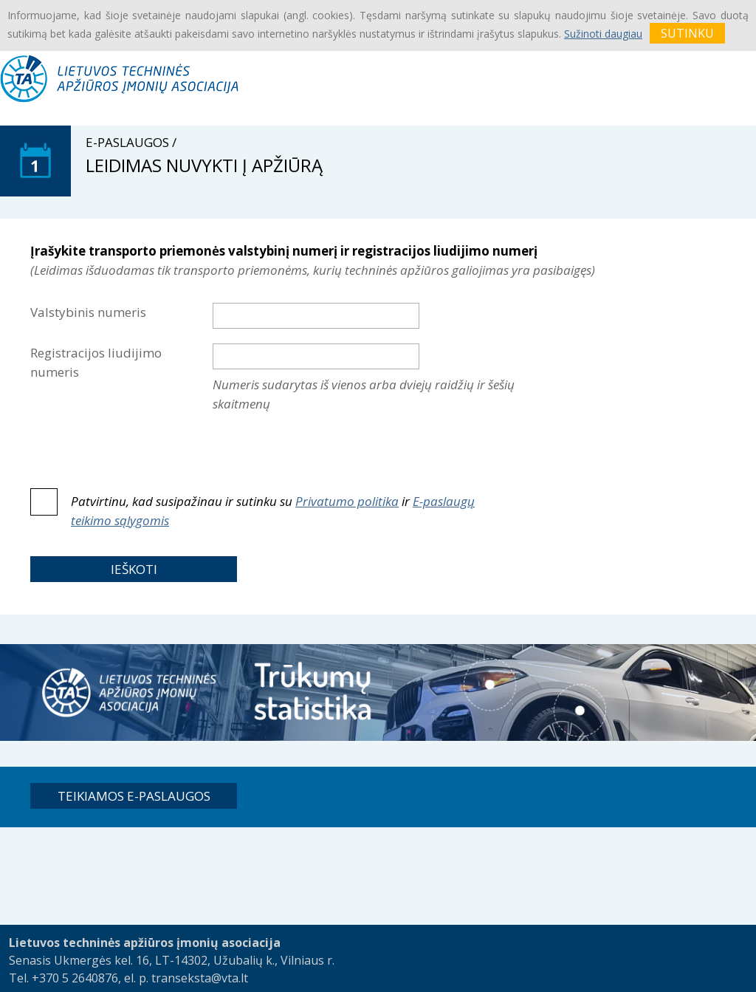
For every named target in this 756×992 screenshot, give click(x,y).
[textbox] (316, 316)
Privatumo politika (347, 501)
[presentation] (325, 450)
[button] (133, 569)
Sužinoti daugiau (603, 34)
